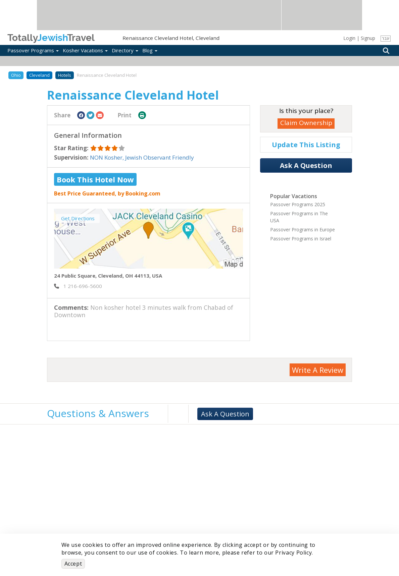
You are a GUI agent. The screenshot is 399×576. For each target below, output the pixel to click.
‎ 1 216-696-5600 (78, 286)
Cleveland (39, 75)
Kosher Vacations (85, 50)
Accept (73, 563)
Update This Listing (306, 144)
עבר (386, 38)
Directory (125, 50)
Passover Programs (33, 50)
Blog (149, 50)
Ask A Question (306, 165)
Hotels (64, 75)
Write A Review (317, 370)
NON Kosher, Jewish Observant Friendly (142, 157)
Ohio (16, 75)
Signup (368, 38)
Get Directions (78, 218)
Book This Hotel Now (95, 179)
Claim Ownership (306, 122)
